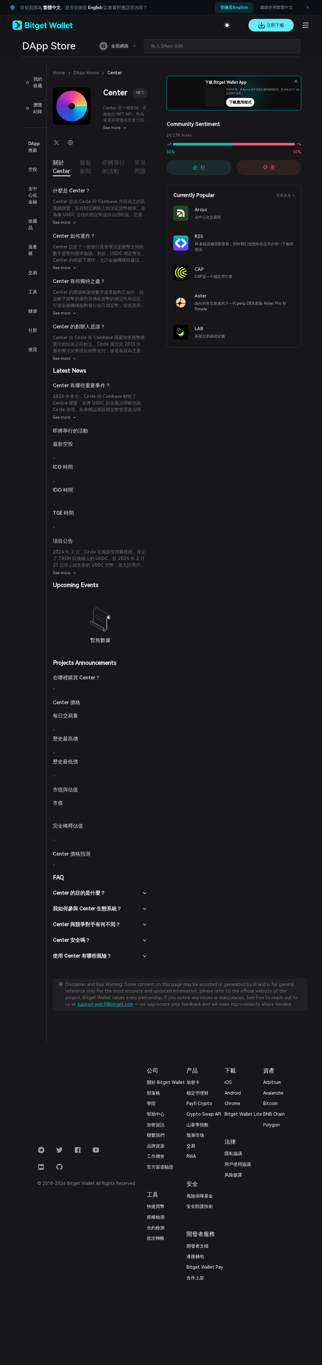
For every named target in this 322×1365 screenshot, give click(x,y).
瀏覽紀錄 (34, 108)
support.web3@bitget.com (105, 1004)
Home (59, 72)
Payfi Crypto (199, 1103)
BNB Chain (274, 1114)
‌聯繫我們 (155, 1135)
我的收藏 (34, 82)
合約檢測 (155, 1227)
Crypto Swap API (203, 1114)
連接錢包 (195, 1256)
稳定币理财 (197, 1093)
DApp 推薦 (34, 147)
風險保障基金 (199, 1195)
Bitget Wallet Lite (243, 1114)
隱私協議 (233, 1153)
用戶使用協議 (238, 1164)
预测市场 (195, 1135)
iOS (228, 1082)
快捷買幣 (155, 1206)
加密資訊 (155, 1124)
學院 (151, 1103)
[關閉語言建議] (307, 7)
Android (233, 1093)
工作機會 (155, 1156)
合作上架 (195, 1277)
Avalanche (273, 1093)
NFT (140, 92)
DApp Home (86, 72)
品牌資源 (155, 1145)
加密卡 (193, 1082)
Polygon (271, 1124)
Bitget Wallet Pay (204, 1267)
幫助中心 (155, 1114)
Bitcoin (270, 1103)
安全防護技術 (199, 1206)
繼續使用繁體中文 (276, 7)
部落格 (153, 1093)
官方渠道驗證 (160, 1167)
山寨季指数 (197, 1124)
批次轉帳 (155, 1238)
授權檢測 (155, 1217)
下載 (230, 1070)
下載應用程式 (245, 102)
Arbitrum (272, 1082)
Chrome (232, 1103)
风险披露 (233, 1174)
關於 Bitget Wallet (166, 1082)
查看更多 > (285, 195)
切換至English (234, 7)
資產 (269, 1070)
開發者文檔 (197, 1246)
